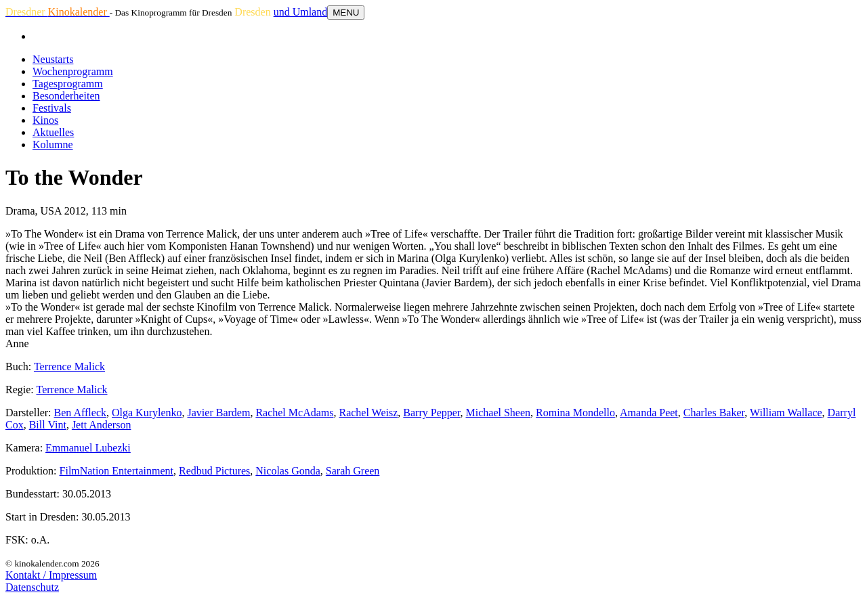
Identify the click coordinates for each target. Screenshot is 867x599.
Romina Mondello (575, 412)
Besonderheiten (66, 96)
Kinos (45, 120)
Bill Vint (47, 424)
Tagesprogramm (68, 83)
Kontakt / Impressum (51, 575)
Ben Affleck (80, 412)
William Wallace (786, 412)
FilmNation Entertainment (116, 470)
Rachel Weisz (368, 412)
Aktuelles (53, 132)
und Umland (301, 12)
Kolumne (53, 144)
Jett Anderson (101, 424)
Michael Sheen (498, 412)
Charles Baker (713, 412)
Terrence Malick (69, 366)
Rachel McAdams (294, 412)
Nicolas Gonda (287, 470)
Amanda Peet (649, 412)
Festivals (52, 108)
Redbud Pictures (214, 470)
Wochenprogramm (73, 71)
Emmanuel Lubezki (88, 447)
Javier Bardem (219, 412)
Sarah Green (353, 470)
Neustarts (53, 59)
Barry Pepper (431, 412)
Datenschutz (32, 587)
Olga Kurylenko (147, 412)
